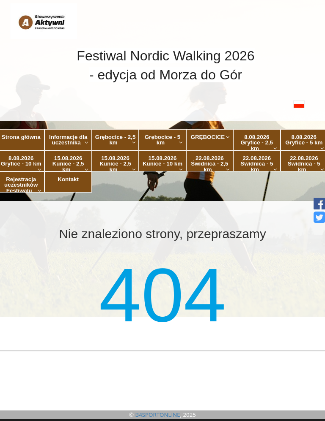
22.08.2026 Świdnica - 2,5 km (210, 163)
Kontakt (68, 179)
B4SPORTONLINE (157, 414)
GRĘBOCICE (210, 137)
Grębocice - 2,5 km (115, 140)
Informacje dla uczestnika (68, 140)
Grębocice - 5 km (164, 140)
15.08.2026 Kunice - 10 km (163, 163)
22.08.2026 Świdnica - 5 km (258, 163)
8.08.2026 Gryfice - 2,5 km (259, 142)
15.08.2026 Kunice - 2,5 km (70, 163)
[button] (162, 104)
